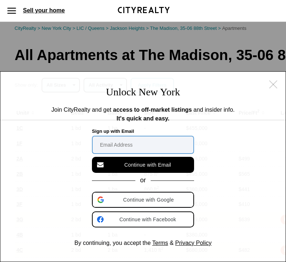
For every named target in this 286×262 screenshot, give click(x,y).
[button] (144, 199)
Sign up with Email (113, 131)
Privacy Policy (193, 243)
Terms (160, 243)
